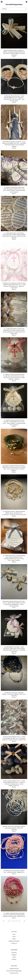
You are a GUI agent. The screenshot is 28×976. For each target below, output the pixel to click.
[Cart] (26, 2)
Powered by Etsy (14, 973)
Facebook (14, 952)
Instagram (14, 954)
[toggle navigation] (1, 1)
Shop (14, 934)
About (14, 936)
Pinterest (14, 959)
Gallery (14, 939)
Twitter (14, 957)
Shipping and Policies (14, 941)
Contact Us (14, 943)
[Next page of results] (24, 921)
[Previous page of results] (4, 921)
